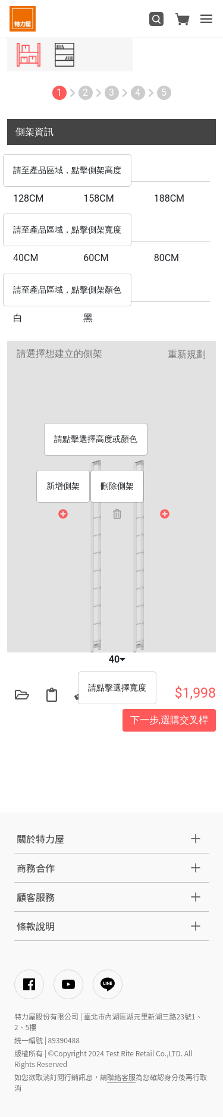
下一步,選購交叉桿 (169, 720)
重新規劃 (187, 354)
